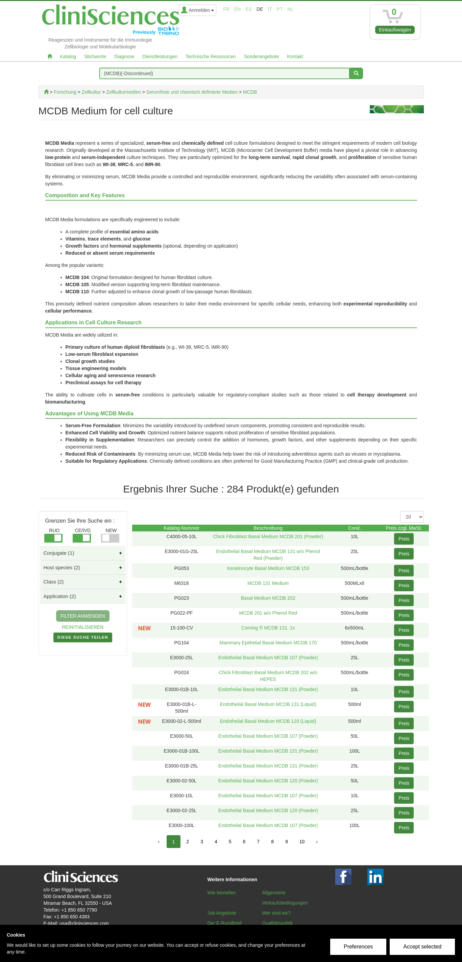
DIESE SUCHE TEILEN (82, 638)
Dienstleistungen (160, 56)
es (248, 9)
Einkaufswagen (395, 29)
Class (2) (54, 582)
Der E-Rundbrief (225, 923)
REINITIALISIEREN (82, 627)
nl (290, 9)
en (237, 9)
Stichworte (95, 56)
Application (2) (60, 596)
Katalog (68, 56)
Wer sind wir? (276, 913)
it (270, 9)
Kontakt (295, 56)
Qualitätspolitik (277, 923)
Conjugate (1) (59, 553)
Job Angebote (222, 913)
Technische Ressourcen (211, 56)
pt (280, 9)
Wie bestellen (222, 892)
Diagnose (124, 56)
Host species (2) (62, 567)
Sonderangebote (261, 56)
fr (226, 9)
